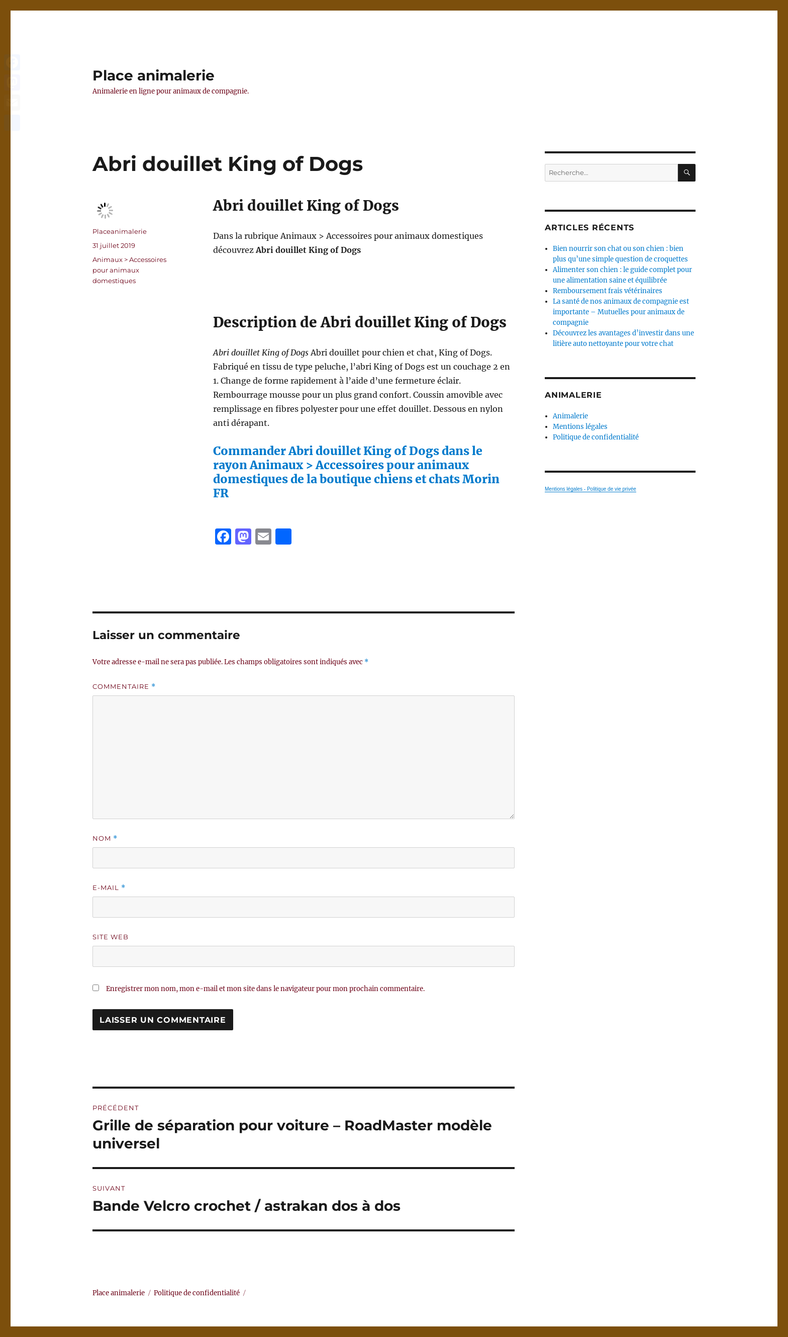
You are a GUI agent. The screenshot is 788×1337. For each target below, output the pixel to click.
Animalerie (570, 416)
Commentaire (124, 686)
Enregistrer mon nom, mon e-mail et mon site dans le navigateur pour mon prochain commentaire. (265, 989)
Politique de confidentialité (596, 437)
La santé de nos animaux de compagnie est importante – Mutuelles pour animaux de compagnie (621, 312)
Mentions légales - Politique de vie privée (590, 489)
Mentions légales (580, 426)
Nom (105, 838)
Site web (110, 937)
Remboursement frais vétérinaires (607, 291)
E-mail (109, 887)
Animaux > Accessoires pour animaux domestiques (129, 270)
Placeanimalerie (119, 231)
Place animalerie (153, 75)
